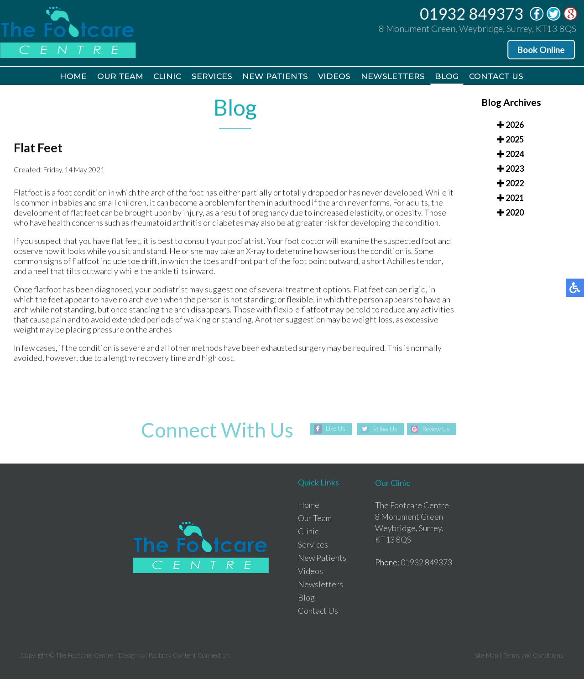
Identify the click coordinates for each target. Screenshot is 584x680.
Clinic (162, 77)
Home (64, 77)
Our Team (112, 77)
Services (210, 77)
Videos (336, 77)
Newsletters (397, 77)
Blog (453, 77)
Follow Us (383, 430)
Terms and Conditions (533, 656)
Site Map (486, 656)
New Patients (275, 77)
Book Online (542, 49)
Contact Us (505, 77)
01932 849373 (472, 13)
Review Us (437, 430)
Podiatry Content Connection (189, 656)
